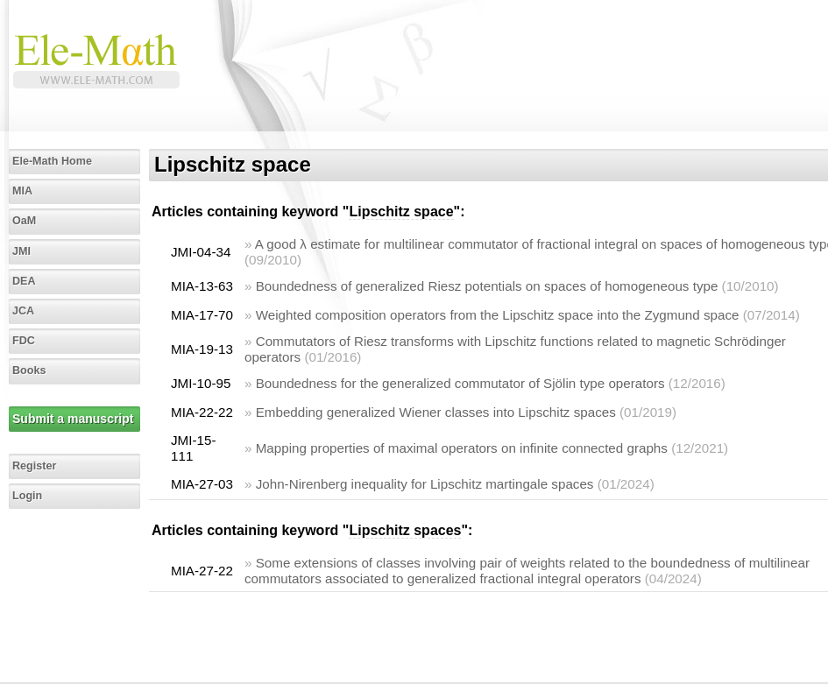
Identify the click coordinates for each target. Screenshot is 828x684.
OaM (24, 221)
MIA (22, 191)
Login (27, 496)
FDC (23, 341)
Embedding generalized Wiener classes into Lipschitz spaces (436, 412)
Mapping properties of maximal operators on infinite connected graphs (462, 448)
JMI (21, 251)
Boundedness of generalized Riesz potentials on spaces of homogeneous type (487, 286)
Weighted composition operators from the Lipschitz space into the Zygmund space (498, 314)
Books (29, 370)
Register (34, 466)
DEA (24, 281)
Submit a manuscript (72, 419)
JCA (23, 311)
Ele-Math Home (52, 161)
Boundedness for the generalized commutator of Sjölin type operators (460, 383)
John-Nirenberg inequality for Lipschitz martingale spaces (425, 483)
